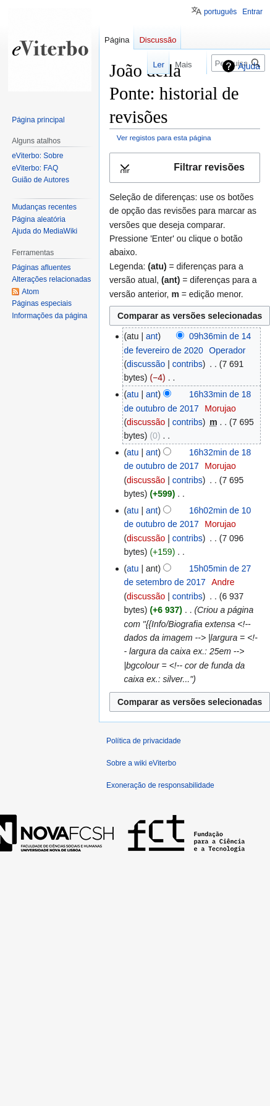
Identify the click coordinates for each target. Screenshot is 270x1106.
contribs (187, 364)
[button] (185, 168)
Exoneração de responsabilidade (160, 785)
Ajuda (249, 66)
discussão (146, 364)
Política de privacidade (143, 741)
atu (132, 394)
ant (152, 336)
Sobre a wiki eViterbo (141, 763)
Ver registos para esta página (164, 137)
